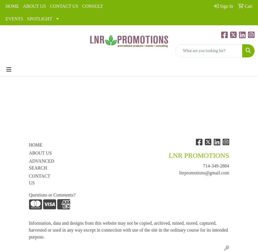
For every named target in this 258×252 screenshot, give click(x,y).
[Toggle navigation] (9, 70)
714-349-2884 (216, 165)
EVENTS (14, 18)
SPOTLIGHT (39, 18)
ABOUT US (34, 6)
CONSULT (92, 6)
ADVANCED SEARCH (41, 164)
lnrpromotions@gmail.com (204, 172)
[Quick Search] (208, 50)
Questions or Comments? (52, 195)
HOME (12, 6)
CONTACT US (64, 6)
